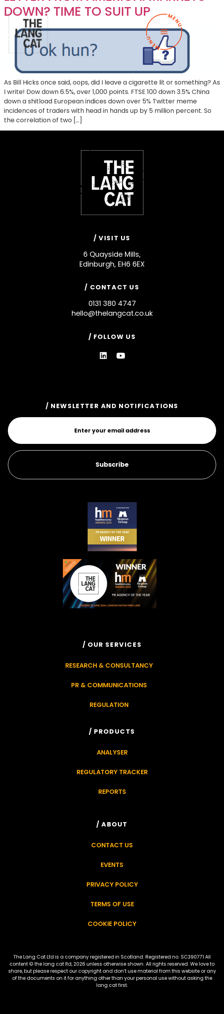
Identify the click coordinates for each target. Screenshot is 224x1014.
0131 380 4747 (112, 303)
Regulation (109, 704)
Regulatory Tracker (112, 772)
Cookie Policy (112, 923)
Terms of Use (112, 904)
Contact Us (112, 845)
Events (112, 864)
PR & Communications (109, 685)
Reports (112, 791)
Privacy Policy (112, 884)
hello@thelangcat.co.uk (112, 313)
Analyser (112, 752)
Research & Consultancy (109, 665)
